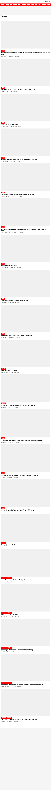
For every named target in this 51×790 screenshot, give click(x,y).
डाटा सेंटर (24, 4)
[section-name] (3, 50)
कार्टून (32, 4)
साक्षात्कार (44, 4)
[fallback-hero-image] (25, 34)
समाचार (15, 4)
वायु (11, 4)
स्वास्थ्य (2, 4)
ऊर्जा (19, 4)
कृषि (39, 4)
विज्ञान (48, 4)
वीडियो (28, 4)
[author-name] (4, 56)
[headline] (25, 54)
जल (36, 4)
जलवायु (7, 4)
